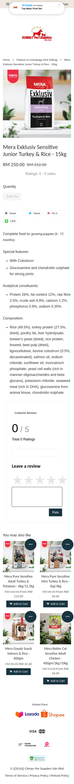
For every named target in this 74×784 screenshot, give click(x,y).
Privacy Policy (39, 775)
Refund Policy (60, 775)
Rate (55, 512)
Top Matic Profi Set (32, 8)
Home (6, 59)
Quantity (9, 187)
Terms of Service (16, 775)
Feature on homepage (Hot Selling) (37, 59)
